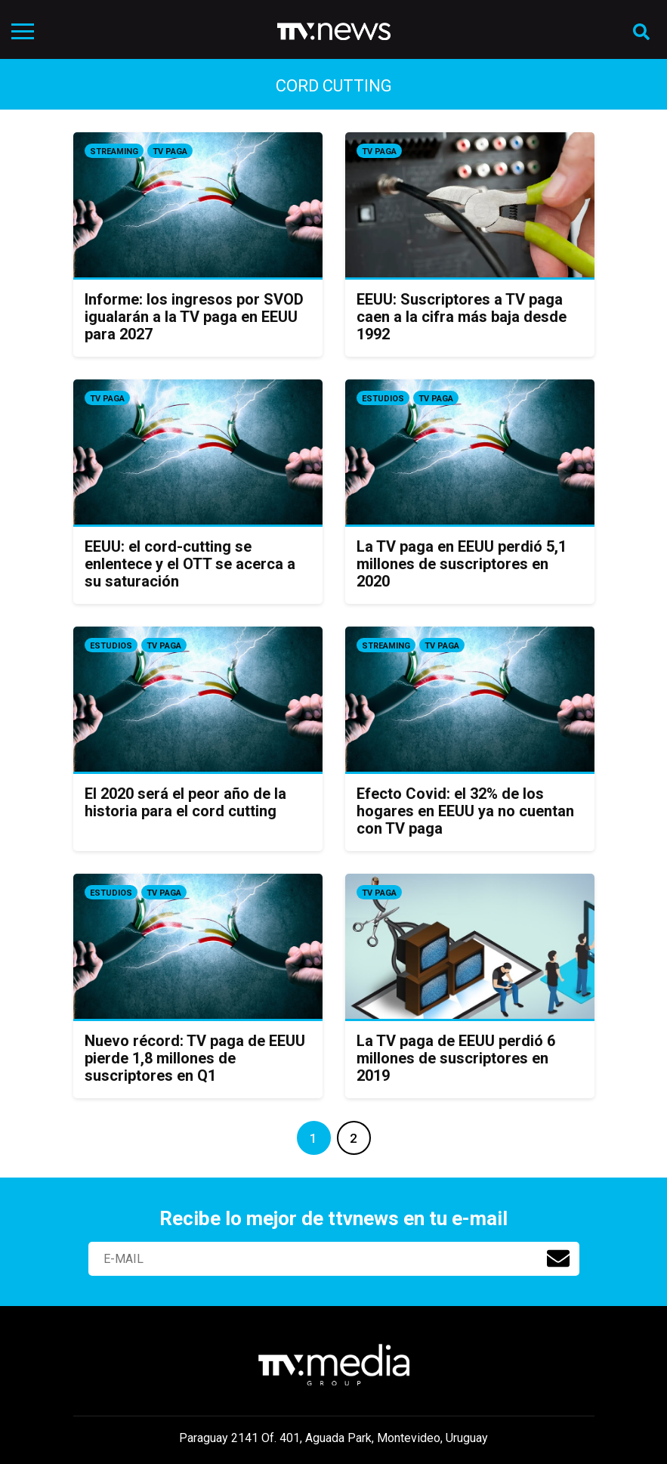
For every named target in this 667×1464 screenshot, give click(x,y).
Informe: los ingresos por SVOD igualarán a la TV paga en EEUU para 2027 (194, 316)
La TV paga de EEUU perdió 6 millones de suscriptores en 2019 (456, 1058)
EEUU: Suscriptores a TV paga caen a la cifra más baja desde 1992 (462, 316)
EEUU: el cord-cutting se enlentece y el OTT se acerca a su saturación (190, 563)
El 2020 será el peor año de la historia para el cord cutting (185, 802)
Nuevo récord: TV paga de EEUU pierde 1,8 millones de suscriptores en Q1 (195, 1058)
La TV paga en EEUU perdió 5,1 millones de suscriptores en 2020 (462, 563)
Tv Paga (170, 151)
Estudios (383, 399)
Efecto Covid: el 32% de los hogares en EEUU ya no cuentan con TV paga (465, 811)
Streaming (114, 151)
